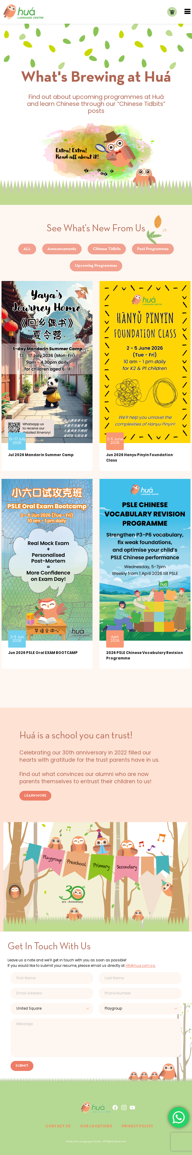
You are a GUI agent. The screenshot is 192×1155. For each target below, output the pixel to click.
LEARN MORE (35, 795)
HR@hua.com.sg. (141, 965)
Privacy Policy (137, 1126)
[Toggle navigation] (187, 11)
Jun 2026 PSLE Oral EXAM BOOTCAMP (43, 652)
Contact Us (58, 1126)
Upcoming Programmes (96, 266)
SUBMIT (22, 1065)
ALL (27, 249)
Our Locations (96, 1126)
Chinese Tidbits (107, 249)
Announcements (61, 249)
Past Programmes (153, 249)
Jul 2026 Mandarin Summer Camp (41, 454)
